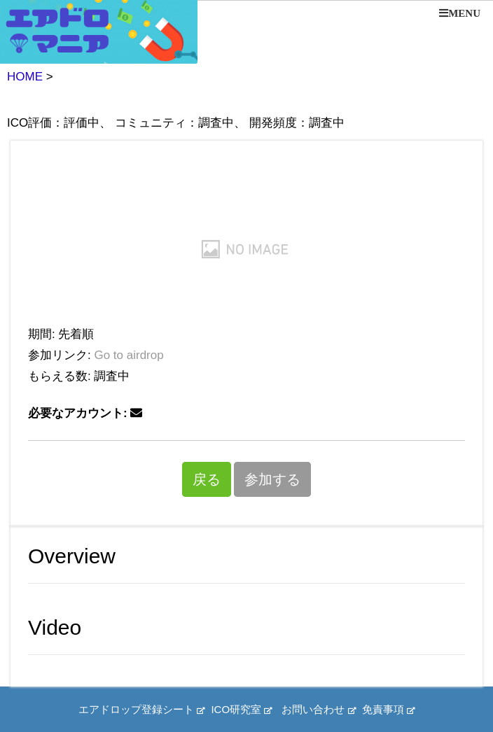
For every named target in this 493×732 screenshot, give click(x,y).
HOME (25, 76)
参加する (272, 479)
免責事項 (388, 709)
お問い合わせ (318, 709)
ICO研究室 (241, 709)
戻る (207, 479)
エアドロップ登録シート (141, 709)
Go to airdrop (128, 355)
